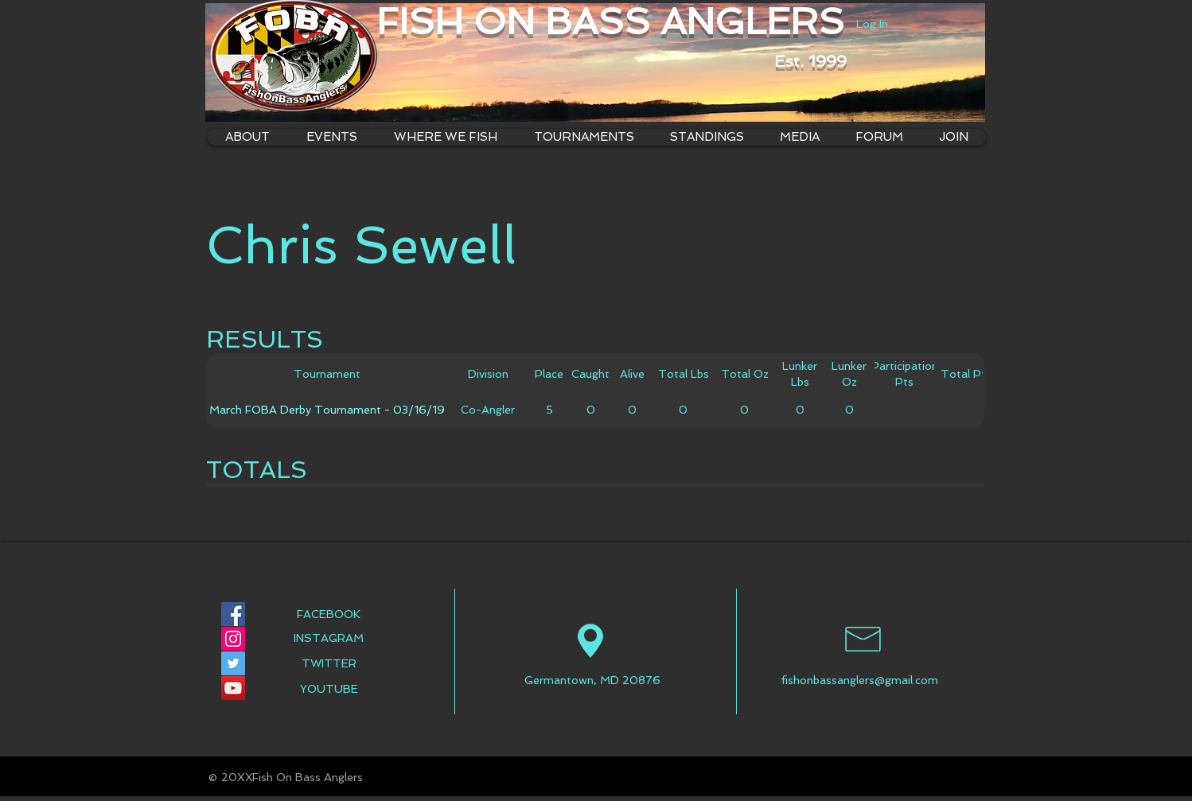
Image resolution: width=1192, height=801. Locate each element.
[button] (445, 137)
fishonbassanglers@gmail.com (859, 680)
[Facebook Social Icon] (233, 614)
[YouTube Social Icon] (233, 688)
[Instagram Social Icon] (233, 639)
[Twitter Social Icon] (233, 663)
